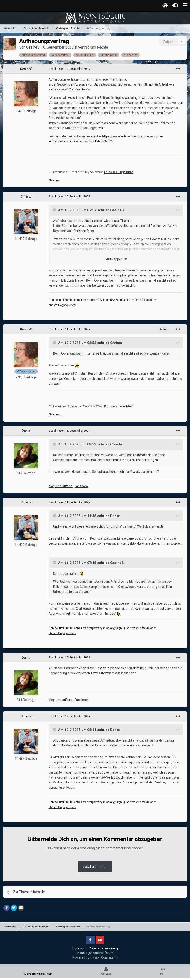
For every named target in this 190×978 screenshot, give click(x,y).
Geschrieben (69, 68)
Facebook (81, 486)
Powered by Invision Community (95, 957)
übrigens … (56, 180)
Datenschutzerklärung (104, 948)
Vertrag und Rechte (93, 47)
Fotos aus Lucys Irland (118, 172)
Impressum (79, 948)
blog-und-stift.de (61, 486)
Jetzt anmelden (95, 866)
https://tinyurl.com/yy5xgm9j (107, 299)
